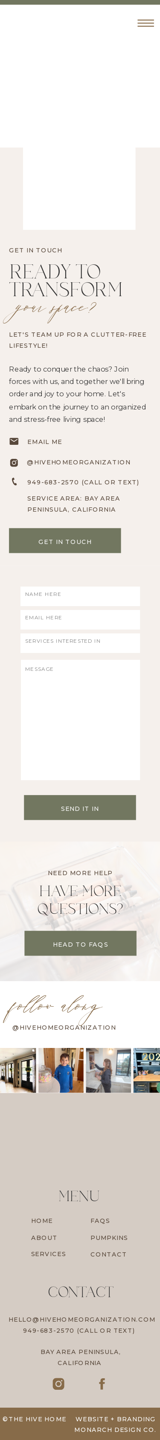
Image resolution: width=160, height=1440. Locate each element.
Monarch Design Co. (115, 1430)
